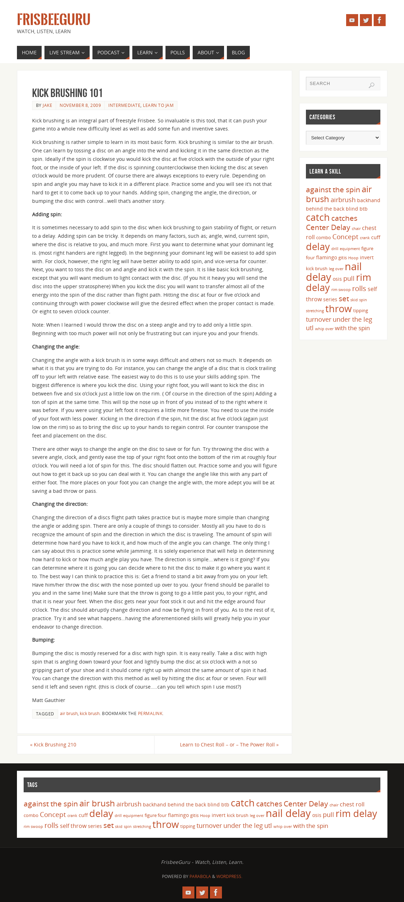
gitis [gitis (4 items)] (342, 257)
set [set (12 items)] (344, 298)
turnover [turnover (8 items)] (318, 319)
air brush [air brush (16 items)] (97, 803)
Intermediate (124, 105)
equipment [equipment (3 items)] (350, 248)
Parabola (200, 876)
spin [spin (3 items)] (363, 299)
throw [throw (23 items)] (338, 308)
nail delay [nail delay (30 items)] (288, 813)
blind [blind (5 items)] (352, 208)
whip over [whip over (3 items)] (324, 328)
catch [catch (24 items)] (318, 217)
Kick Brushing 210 (55, 744)
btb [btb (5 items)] (364, 208)
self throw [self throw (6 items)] (73, 826)
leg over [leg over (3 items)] (336, 268)
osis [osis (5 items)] (337, 279)
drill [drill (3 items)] (334, 248)
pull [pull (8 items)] (349, 278)
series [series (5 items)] (330, 299)
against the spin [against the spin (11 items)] (333, 189)
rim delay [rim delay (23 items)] (356, 813)
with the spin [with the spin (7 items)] (352, 328)
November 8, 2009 (80, 105)
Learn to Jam (158, 105)
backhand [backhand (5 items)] (368, 200)
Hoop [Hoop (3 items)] (353, 257)
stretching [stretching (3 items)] (315, 310)
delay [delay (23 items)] (318, 246)
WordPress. (229, 876)
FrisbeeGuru (54, 19)
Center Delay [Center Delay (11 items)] (328, 227)
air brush (69, 713)
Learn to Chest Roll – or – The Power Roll (227, 744)
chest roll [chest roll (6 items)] (352, 804)
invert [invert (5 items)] (367, 257)
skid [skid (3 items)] (354, 299)
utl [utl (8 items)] (310, 327)
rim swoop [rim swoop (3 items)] (341, 289)
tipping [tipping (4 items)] (360, 310)
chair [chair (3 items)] (356, 228)
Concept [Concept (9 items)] (345, 236)
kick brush (90, 713)
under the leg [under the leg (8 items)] (352, 319)
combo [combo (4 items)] (323, 237)
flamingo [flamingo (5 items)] (326, 257)
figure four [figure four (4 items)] (156, 815)
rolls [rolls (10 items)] (359, 288)
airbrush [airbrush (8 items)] (343, 199)
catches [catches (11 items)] (344, 218)
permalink (150, 713)
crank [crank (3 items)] (365, 237)
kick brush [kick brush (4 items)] (316, 268)
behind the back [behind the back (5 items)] (325, 208)
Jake (47, 105)
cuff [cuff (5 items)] (375, 237)
